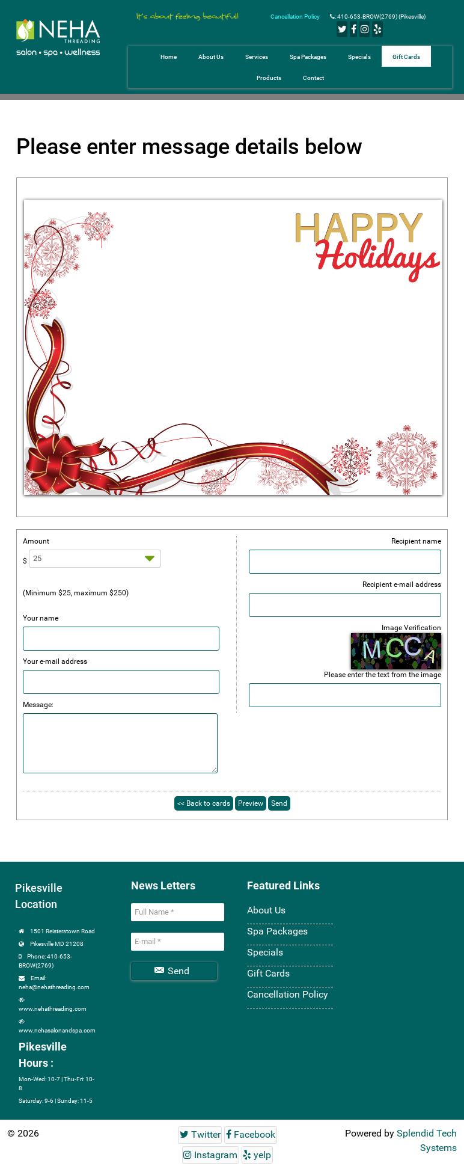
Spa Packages (277, 931)
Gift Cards (268, 973)
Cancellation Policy (295, 16)
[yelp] (377, 29)
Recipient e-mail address (401, 584)
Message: (38, 705)
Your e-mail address (55, 661)
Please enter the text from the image (382, 674)
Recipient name (416, 541)
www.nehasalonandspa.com (57, 1030)
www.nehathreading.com (53, 1008)
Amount (36, 541)
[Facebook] (353, 29)
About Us (266, 910)
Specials (265, 952)
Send (171, 971)
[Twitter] (342, 29)
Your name (40, 618)
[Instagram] (364, 29)
